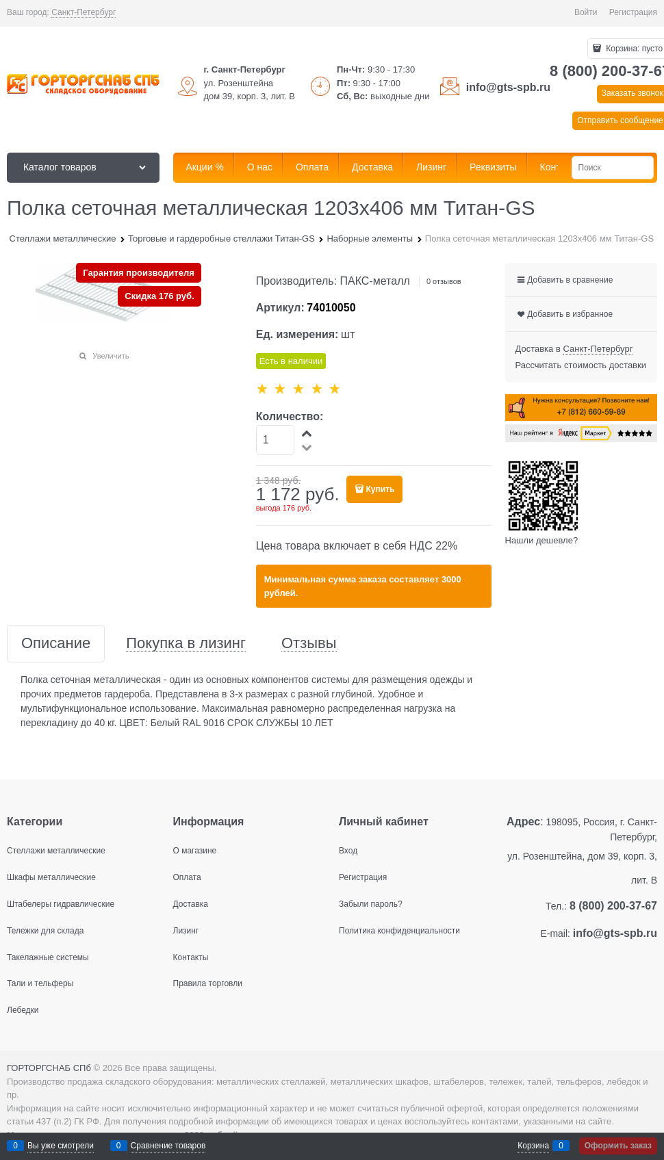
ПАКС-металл (375, 281)
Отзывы (309, 644)
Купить (380, 489)
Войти (586, 12)
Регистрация (633, 12)
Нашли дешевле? (541, 540)
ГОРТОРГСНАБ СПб (49, 1068)
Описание (55, 644)
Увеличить (110, 356)
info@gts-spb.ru (508, 87)
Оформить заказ (618, 1145)
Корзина (533, 1145)
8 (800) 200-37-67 (613, 906)
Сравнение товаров (168, 1145)
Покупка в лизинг (186, 644)
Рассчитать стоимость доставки (580, 365)
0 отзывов (443, 281)
